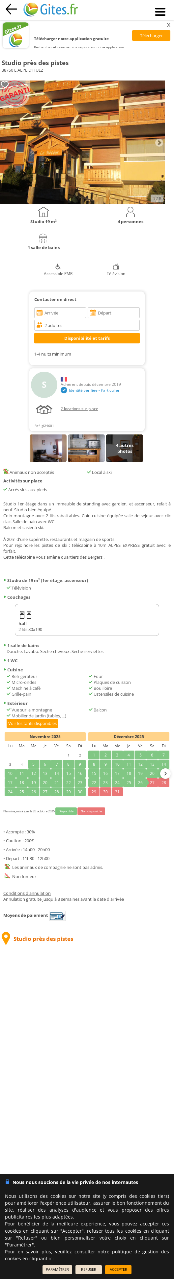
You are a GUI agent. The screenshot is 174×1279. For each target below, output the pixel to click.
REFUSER (88, 1269)
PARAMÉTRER (57, 1269)
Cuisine (13, 670)
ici (51, 1258)
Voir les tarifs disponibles (32, 723)
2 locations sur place (79, 408)
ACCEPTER (118, 1269)
